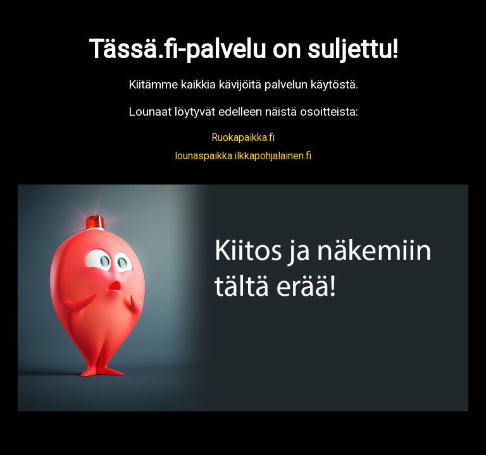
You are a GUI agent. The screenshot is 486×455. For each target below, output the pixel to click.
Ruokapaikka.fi (243, 137)
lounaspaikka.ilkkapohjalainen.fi (243, 156)
